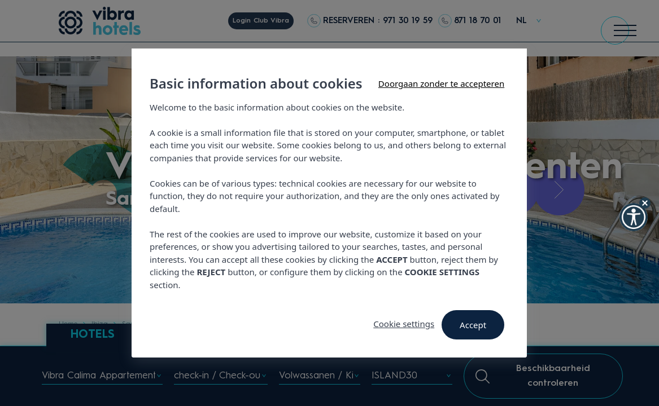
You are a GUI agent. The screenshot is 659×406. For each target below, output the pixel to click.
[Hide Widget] (645, 203)
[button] (633, 217)
